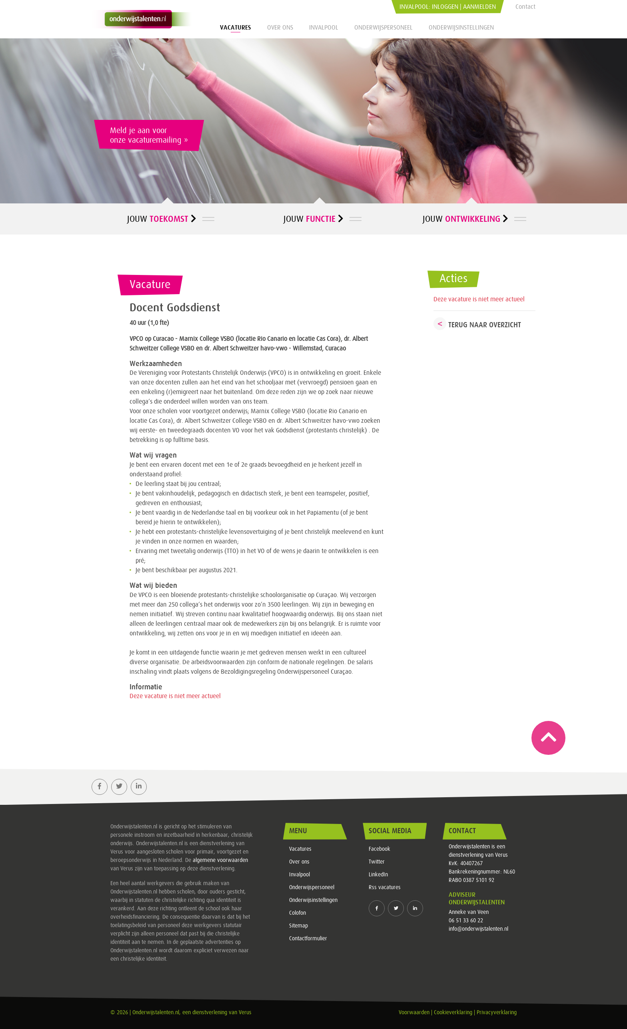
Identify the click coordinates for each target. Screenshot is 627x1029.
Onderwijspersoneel (383, 27)
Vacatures (235, 27)
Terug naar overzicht (484, 325)
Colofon (297, 913)
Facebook (379, 849)
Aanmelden (479, 7)
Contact (525, 7)
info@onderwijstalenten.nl (478, 929)
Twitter (377, 862)
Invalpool (323, 27)
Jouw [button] (161, 219)
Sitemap (298, 926)
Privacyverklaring (497, 1012)
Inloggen (445, 7)
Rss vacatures (385, 887)
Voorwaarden (414, 1012)
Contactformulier (308, 938)
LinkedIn (378, 875)
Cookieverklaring (453, 1012)
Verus (245, 1012)
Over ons (280, 27)
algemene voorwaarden (220, 860)
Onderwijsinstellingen (461, 27)
